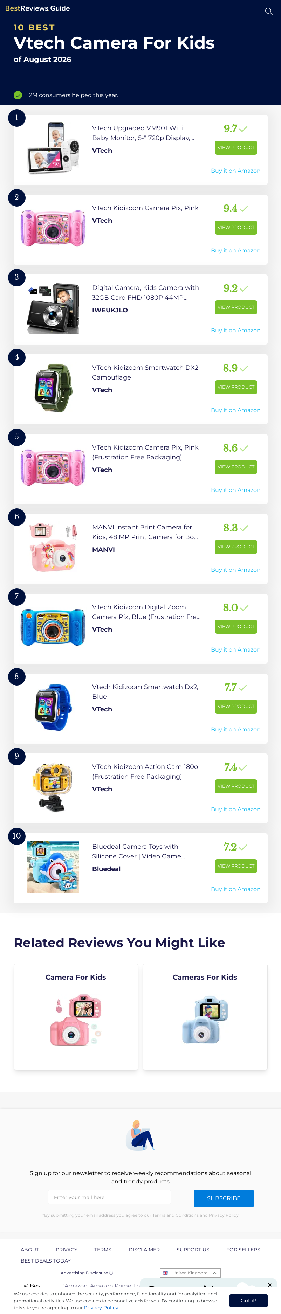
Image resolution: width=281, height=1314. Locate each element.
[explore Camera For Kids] (76, 1017)
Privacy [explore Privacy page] (66, 1249)
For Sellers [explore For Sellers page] (243, 1249)
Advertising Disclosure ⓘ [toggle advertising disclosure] (87, 1272)
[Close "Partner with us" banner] (270, 1284)
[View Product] (141, 150)
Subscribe (224, 1198)
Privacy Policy (101, 1308)
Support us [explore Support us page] (193, 1249)
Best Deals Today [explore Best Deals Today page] (46, 1261)
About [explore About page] (30, 1249)
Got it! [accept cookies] (248, 1300)
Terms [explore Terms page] (102, 1249)
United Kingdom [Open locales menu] (190, 1272)
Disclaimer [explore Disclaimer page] (144, 1249)
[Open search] (269, 11)
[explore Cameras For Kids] (205, 1017)
